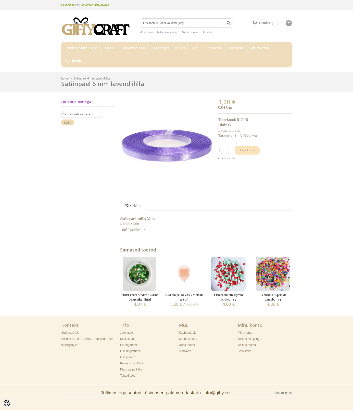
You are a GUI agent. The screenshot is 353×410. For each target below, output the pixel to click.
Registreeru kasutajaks (94, 4)
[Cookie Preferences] (6, 403)
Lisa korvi (247, 150)
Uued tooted (187, 345)
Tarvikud (213, 48)
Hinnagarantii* (129, 345)
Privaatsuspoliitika (132, 363)
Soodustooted (188, 339)
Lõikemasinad (133, 48)
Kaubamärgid (187, 332)
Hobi (196, 48)
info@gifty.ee (69, 345)
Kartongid (160, 48)
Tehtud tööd (128, 375)
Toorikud (235, 48)
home (65, 78)
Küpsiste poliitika (131, 369)
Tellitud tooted (190, 32)
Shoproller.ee (283, 393)
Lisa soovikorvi (226, 158)
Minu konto (146, 32)
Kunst (180, 48)
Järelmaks (127, 332)
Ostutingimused (130, 351)
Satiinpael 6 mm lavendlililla (92, 78)
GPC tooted (259, 48)
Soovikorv (208, 32)
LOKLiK (109, 48)
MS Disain (72, 60)
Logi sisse (68, 4)
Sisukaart (185, 351)
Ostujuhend (127, 357)
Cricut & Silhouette (80, 48)
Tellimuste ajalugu (167, 32)
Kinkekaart (127, 339)
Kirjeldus (133, 206)
